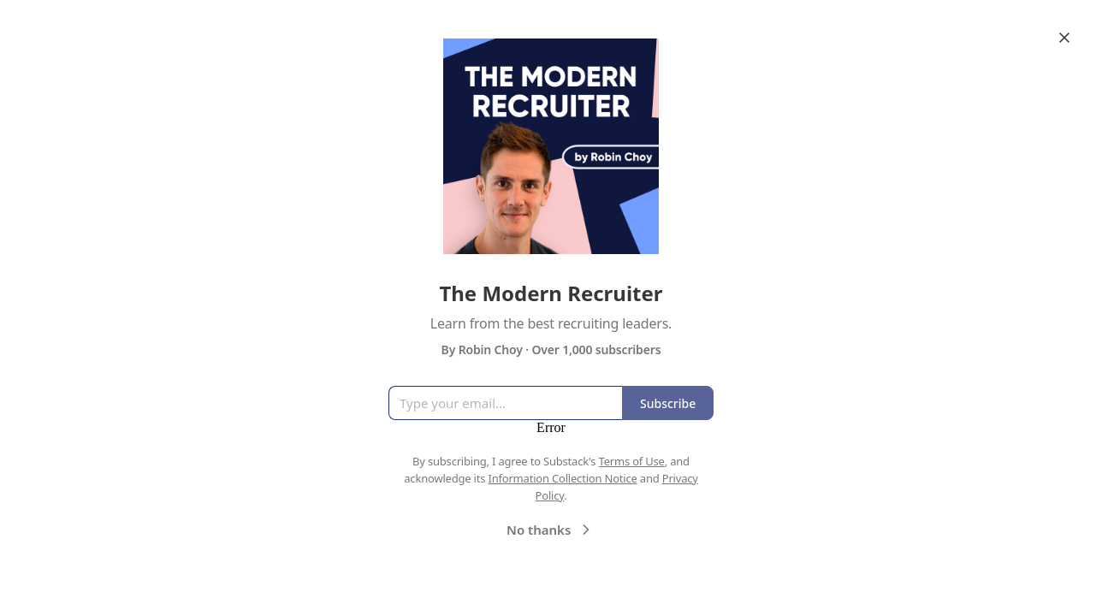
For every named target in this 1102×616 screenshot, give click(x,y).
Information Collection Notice (562, 478)
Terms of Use (632, 461)
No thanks (551, 529)
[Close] (1064, 38)
